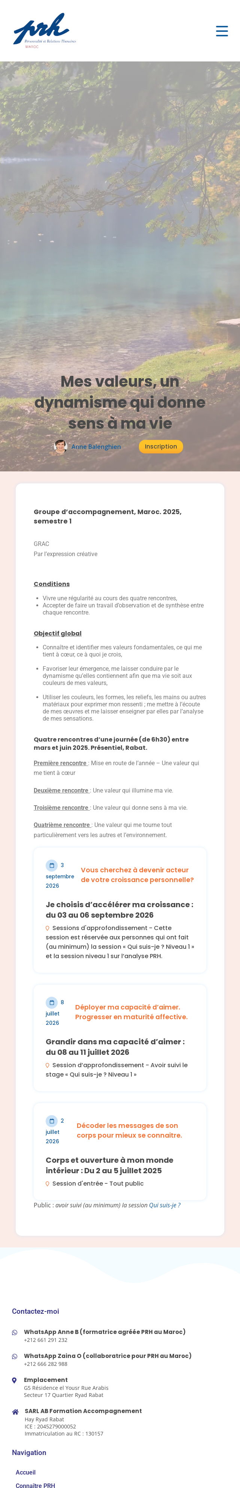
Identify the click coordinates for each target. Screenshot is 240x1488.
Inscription (161, 446)
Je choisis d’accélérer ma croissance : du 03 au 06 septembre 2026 (119, 909)
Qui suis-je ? (164, 1205)
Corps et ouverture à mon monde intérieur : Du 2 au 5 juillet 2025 (109, 1165)
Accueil (26, 1472)
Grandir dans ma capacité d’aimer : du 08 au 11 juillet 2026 (115, 1046)
